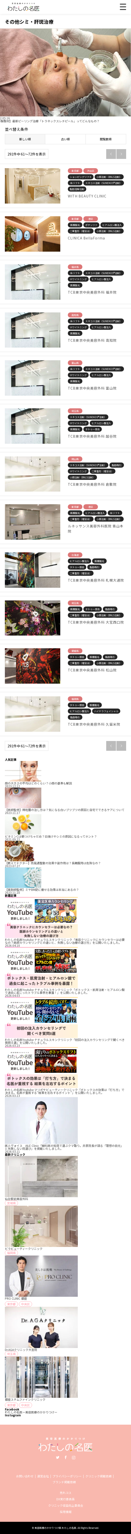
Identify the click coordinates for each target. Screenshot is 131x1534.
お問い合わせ (25, 1476)
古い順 (65, 139)
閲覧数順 (106, 139)
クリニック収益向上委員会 (65, 1505)
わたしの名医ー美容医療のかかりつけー (31, 1412)
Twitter (57, 1457)
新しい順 (25, 139)
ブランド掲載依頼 (64, 1482)
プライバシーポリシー (67, 1476)
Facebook (65, 1457)
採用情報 (65, 1512)
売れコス (65, 1493)
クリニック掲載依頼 (98, 1476)
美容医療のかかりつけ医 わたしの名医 (55, 1528)
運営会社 (43, 1476)
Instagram (73, 1457)
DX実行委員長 (65, 1499)
